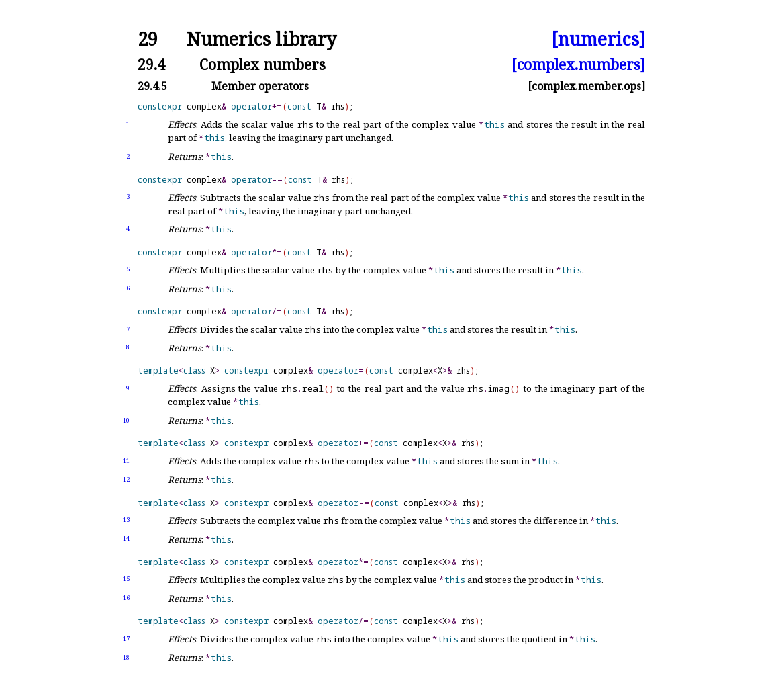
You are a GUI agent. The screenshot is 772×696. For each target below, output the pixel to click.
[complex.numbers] (578, 64)
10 (126, 420)
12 (126, 479)
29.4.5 (152, 86)
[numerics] (598, 39)
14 (126, 538)
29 (148, 39)
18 (126, 657)
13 (126, 519)
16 (126, 597)
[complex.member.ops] (586, 86)
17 (126, 638)
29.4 (151, 64)
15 (126, 578)
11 (126, 460)
